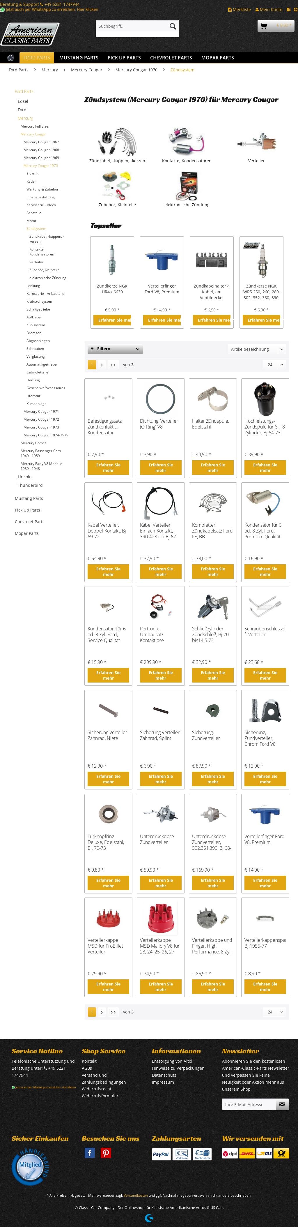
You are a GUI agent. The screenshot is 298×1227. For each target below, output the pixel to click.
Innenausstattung (40, 197)
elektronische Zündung (47, 277)
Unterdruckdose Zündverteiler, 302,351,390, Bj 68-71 (211, 842)
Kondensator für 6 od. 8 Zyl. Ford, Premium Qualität (262, 531)
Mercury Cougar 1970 (41, 165)
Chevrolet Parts (30, 521)
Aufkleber (34, 317)
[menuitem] (137, 28)
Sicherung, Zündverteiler (206, 735)
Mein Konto (269, 9)
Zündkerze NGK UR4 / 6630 (112, 289)
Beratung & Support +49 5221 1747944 (39, 4)
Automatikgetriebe (41, 364)
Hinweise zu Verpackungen (178, 1068)
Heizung (33, 380)
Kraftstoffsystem (39, 301)
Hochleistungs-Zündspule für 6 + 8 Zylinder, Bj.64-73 (264, 427)
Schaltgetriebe (38, 309)
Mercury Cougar (33, 134)
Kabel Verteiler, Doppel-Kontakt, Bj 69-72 (107, 531)
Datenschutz (164, 1075)
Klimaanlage (36, 403)
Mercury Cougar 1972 (41, 419)
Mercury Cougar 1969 (41, 157)
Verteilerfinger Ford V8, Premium (162, 289)
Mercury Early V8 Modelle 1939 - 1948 (41, 466)
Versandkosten (136, 1195)
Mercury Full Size (34, 126)
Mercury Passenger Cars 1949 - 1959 (41, 453)
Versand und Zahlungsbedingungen (104, 1078)
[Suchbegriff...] (137, 26)
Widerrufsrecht (96, 1089)
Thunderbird (30, 485)
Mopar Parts (27, 533)
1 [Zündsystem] (92, 364)
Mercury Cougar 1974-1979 (46, 435)
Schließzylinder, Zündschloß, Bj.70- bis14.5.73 (211, 634)
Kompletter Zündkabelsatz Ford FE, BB (212, 531)
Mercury (25, 118)
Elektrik (32, 173)
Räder (31, 181)
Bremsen (33, 332)
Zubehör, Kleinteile (44, 269)
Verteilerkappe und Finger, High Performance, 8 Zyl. (212, 946)
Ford (22, 109)
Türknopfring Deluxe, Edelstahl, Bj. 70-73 (106, 842)
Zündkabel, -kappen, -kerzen (46, 239)
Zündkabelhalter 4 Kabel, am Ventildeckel (212, 291)
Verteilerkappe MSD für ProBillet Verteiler (105, 946)
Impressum (163, 1082)
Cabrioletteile (37, 372)
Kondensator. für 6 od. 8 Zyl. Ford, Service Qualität (107, 634)
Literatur (33, 395)
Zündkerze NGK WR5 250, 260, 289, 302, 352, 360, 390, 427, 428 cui (261, 292)
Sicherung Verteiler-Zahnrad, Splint (160, 735)
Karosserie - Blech (41, 204)
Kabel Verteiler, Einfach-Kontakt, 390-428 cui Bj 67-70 (159, 531)
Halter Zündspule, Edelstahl (210, 424)
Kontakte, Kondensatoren (41, 252)
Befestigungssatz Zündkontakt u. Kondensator (105, 427)
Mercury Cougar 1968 (41, 149)
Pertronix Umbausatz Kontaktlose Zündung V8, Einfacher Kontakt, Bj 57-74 (158, 634)
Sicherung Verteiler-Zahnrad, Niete (108, 735)
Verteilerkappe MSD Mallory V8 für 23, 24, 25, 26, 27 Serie (160, 946)
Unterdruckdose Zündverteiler (157, 839)
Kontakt (89, 1061)
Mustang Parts (29, 498)
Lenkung (33, 285)
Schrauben (35, 348)
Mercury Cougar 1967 (41, 142)
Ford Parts (24, 91)
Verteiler (36, 262)
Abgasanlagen (38, 340)
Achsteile (33, 212)
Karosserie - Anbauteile (45, 293)
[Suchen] (173, 26)
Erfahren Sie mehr (114, 320)
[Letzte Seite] (113, 364)
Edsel (23, 101)
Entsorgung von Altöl (172, 1061)
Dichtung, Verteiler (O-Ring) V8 (159, 424)
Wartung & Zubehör (42, 189)
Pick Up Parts (27, 510)
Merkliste (239, 9)
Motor (31, 220)
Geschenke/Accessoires (45, 387)
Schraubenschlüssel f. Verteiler (264, 632)
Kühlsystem (35, 324)
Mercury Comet (33, 442)
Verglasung (35, 356)
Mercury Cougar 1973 (41, 427)
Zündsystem (36, 228)
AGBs (87, 1068)
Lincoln (25, 476)
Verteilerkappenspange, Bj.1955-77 (265, 943)
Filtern (100, 348)
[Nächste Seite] (102, 364)
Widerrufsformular (100, 1096)
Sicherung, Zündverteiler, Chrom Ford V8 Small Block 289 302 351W (260, 738)
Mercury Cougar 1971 (41, 411)
